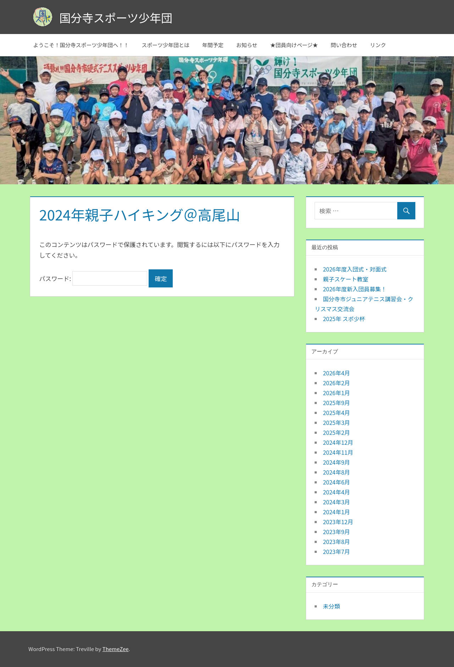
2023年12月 (338, 521)
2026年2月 (336, 383)
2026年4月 (336, 373)
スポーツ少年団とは (165, 45)
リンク (378, 45)
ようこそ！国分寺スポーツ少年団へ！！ (81, 45)
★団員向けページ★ (294, 45)
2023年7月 (336, 551)
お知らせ (247, 45)
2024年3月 (336, 502)
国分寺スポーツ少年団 (115, 17)
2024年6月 (336, 482)
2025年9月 (336, 402)
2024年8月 (336, 472)
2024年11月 (338, 452)
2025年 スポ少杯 (344, 318)
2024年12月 (338, 442)
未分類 (331, 606)
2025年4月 (336, 412)
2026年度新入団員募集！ (355, 289)
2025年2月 (336, 432)
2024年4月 (336, 492)
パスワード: (93, 278)
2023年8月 (336, 541)
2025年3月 (336, 422)
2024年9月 (336, 462)
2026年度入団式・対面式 (355, 269)
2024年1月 (336, 512)
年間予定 (212, 45)
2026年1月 (336, 392)
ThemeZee (116, 648)
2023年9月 (336, 531)
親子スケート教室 (345, 279)
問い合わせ (344, 45)
